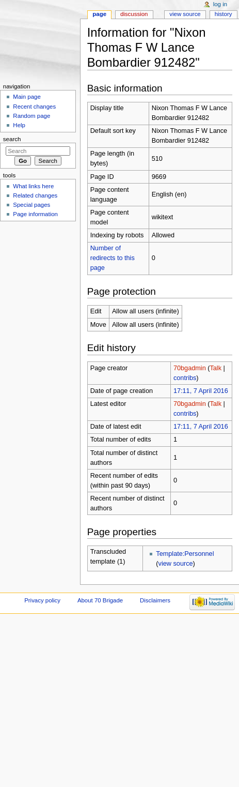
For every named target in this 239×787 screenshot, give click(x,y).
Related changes (35, 195)
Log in (220, 4)
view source (175, 563)
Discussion (134, 14)
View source (184, 14)
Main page (27, 97)
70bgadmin (189, 368)
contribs (184, 378)
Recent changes (34, 106)
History (223, 14)
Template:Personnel (185, 553)
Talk (215, 368)
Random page (31, 116)
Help (19, 125)
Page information (35, 214)
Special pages (31, 205)
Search (12, 139)
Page (99, 14)
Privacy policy (42, 600)
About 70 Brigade (100, 600)
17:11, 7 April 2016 (200, 391)
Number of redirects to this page (112, 258)
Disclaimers (155, 600)
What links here (33, 186)
